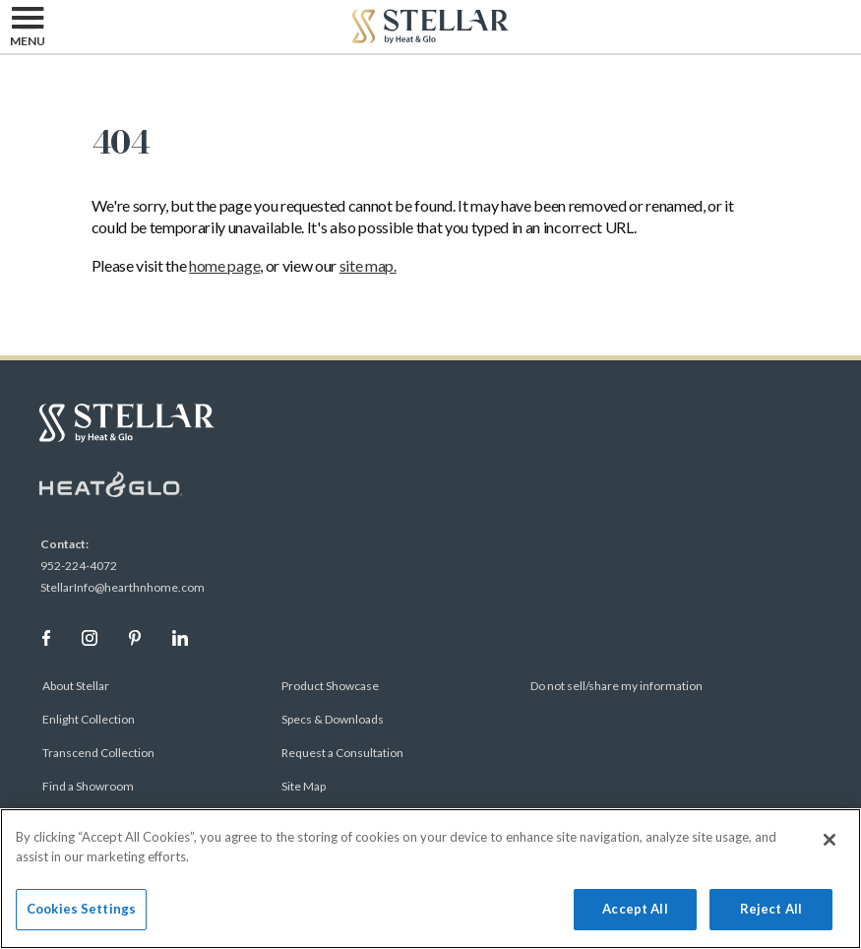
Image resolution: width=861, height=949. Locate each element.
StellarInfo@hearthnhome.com (122, 587)
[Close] (829, 839)
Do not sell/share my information (616, 685)
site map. (368, 265)
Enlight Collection (88, 719)
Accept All (634, 909)
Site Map (303, 786)
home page (224, 265)
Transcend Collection (98, 752)
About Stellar (75, 685)
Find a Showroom (88, 786)
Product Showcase (330, 685)
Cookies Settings (81, 909)
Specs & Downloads (332, 719)
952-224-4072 (78, 565)
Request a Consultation (342, 752)
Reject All (771, 909)
